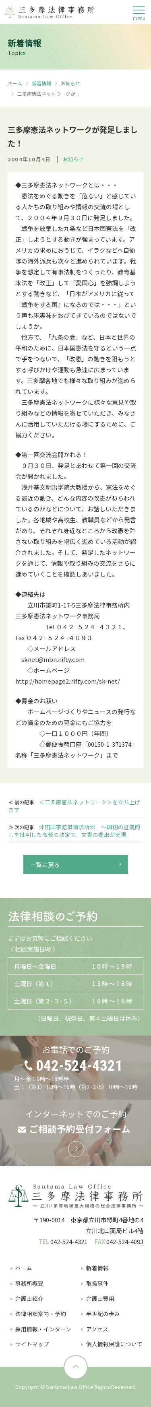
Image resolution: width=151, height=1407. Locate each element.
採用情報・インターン (43, 1329)
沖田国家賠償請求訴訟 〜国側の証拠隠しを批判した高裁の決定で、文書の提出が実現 (74, 830)
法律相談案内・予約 (40, 1314)
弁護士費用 (100, 1298)
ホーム (15, 83)
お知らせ (70, 83)
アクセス (97, 1329)
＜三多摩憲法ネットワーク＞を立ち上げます (74, 806)
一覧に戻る (45, 864)
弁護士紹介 (29, 1298)
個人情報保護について (114, 1344)
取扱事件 (97, 1283)
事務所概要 (29, 1283)
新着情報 (41, 83)
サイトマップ (32, 1344)
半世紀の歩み (103, 1314)
